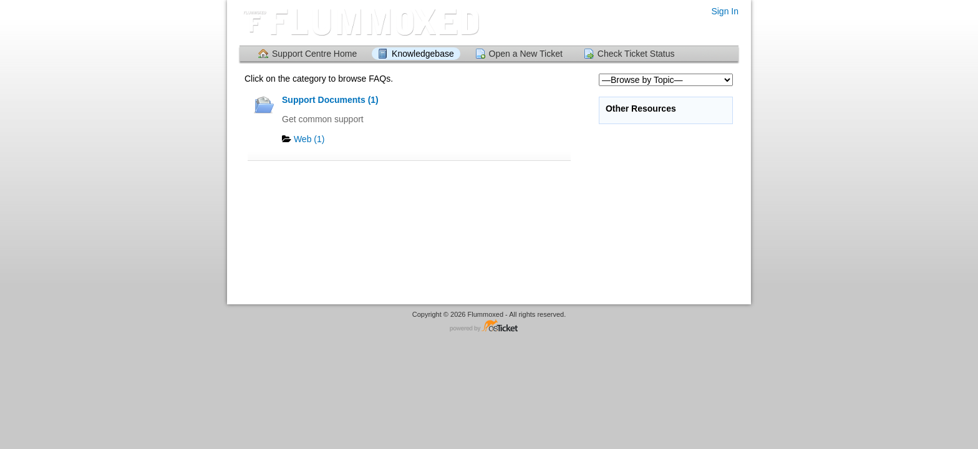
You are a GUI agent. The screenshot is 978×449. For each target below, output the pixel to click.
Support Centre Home (314, 54)
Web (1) (309, 139)
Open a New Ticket (526, 54)
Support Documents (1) (330, 100)
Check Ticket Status (636, 54)
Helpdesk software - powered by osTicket (489, 326)
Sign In (724, 11)
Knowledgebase (423, 54)
